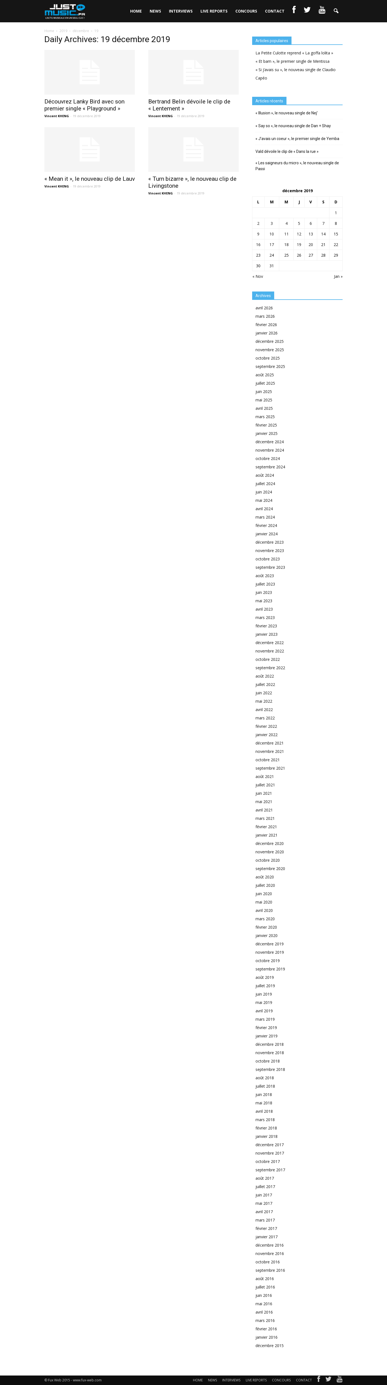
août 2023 (264, 575)
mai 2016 (263, 1303)
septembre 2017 (270, 1169)
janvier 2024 (266, 533)
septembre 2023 (270, 567)
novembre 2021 (269, 751)
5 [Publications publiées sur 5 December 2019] (299, 223)
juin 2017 (263, 1195)
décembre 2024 (269, 441)
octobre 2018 (267, 1061)
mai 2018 (263, 1102)
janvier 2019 (266, 1036)
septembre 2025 (270, 366)
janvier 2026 (266, 333)
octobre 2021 (267, 759)
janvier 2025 (266, 433)
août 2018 (264, 1077)
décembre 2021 (269, 743)
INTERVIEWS (181, 11)
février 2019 (266, 1027)
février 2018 (266, 1128)
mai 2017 (263, 1203)
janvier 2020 (266, 935)
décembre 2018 (269, 1044)
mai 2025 (263, 400)
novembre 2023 (269, 550)
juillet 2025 (265, 383)
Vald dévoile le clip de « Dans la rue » (287, 151)
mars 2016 (265, 1320)
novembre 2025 (269, 349)
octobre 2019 (267, 960)
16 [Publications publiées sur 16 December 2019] (258, 244)
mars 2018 (265, 1119)
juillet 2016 (265, 1287)
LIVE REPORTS (214, 11)
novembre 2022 (269, 651)
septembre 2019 (270, 969)
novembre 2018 (269, 1052)
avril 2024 (264, 508)
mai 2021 (263, 801)
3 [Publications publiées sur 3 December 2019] (272, 223)
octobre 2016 (267, 1261)
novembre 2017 (269, 1153)
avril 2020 (264, 910)
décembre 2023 (269, 542)
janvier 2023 (266, 634)
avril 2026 (264, 307)
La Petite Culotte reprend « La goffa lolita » (294, 53)
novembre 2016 (269, 1253)
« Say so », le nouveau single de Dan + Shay (293, 126)
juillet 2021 (265, 784)
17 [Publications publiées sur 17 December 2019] (271, 244)
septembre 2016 (270, 1270)
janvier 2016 (266, 1337)
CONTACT (275, 11)
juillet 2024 (265, 483)
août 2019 (264, 977)
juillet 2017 (265, 1186)
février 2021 (266, 826)
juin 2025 (263, 391)
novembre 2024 (269, 450)
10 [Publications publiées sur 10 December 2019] (271, 234)
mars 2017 (265, 1220)
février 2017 (266, 1228)
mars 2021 (265, 818)
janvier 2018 (266, 1136)
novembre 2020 (269, 851)
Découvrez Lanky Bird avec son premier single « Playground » (84, 105)
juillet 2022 (265, 684)
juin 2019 (263, 994)
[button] (336, 11)
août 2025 (264, 374)
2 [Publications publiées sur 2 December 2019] (258, 223)
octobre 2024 (267, 458)
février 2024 (266, 525)
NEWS (155, 11)
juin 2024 (263, 492)
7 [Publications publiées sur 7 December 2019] (323, 223)
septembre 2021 (270, 768)
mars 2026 (265, 316)
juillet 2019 (265, 985)
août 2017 (264, 1178)
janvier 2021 (266, 835)
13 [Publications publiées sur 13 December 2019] (311, 234)
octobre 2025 (267, 358)
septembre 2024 (270, 466)
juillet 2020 (265, 885)
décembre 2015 (269, 1345)
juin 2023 (263, 592)
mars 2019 (265, 1019)
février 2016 (266, 1328)
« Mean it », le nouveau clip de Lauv (89, 178)
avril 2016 (264, 1312)
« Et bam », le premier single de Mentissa (292, 61)
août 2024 (264, 475)
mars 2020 (265, 918)
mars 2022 (265, 718)
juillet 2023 (265, 584)
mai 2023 (263, 600)
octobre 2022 (267, 659)
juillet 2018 (265, 1086)
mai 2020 (263, 902)
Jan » (338, 276)
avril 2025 (264, 408)
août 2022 (264, 676)
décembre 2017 (269, 1144)
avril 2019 (264, 1010)
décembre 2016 (269, 1245)
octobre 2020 (267, 860)
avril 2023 (264, 609)
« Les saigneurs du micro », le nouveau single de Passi (297, 166)
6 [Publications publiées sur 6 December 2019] (311, 223)
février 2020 (266, 927)
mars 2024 (265, 517)
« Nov (257, 276)
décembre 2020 (269, 843)
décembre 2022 (269, 642)
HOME (136, 11)
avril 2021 (264, 810)
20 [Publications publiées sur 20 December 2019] (311, 244)
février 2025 (266, 425)
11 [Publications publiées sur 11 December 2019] (286, 234)
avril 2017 (264, 1211)
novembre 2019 (269, 952)
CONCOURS (246, 11)
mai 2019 (263, 1002)
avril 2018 (264, 1111)
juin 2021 (263, 793)
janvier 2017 (266, 1236)
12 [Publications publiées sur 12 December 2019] (299, 234)
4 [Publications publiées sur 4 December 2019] (286, 223)
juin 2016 (263, 1295)
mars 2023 (265, 617)
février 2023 (266, 625)
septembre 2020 (270, 868)
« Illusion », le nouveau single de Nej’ (286, 113)
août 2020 (264, 877)
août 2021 (264, 776)
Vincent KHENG (56, 116)
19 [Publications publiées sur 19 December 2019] (299, 244)
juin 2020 (263, 893)
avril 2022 (264, 709)
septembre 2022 (270, 667)
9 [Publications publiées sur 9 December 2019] (258, 234)
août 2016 (264, 1278)
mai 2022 (263, 701)
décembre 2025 (269, 341)
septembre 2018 (270, 1069)
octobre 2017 (267, 1161)
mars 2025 (265, 416)
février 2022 (266, 726)
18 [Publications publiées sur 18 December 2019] (286, 244)
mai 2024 (263, 500)
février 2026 (266, 324)
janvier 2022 (266, 734)
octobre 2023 (267, 559)
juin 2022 (263, 692)
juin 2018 (263, 1094)
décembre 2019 (269, 943)
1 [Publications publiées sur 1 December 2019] (336, 212)
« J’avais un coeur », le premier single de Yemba (297, 138)
